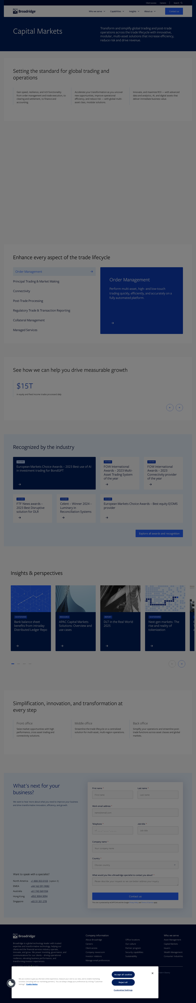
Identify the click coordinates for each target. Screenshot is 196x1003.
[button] (11, 983)
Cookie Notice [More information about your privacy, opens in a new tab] (32, 984)
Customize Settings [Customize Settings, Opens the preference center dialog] (123, 990)
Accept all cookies (123, 974)
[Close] (152, 973)
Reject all (123, 982)
